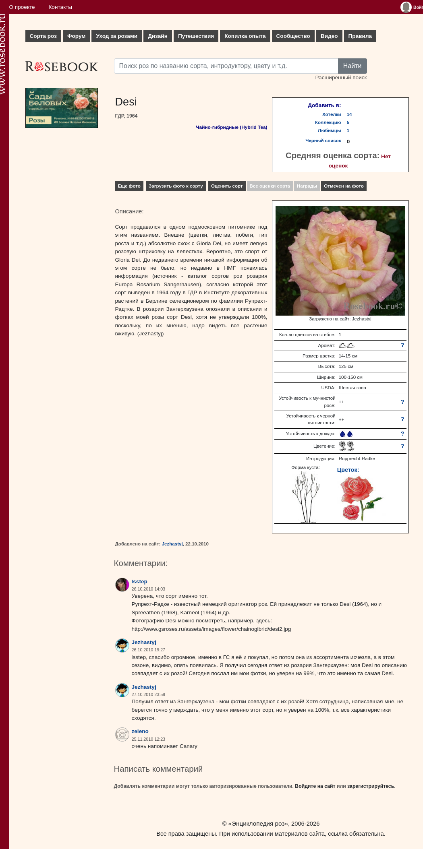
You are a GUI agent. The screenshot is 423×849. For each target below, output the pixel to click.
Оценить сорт (227, 186)
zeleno (140, 731)
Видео (329, 36)
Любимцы (329, 130)
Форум (76, 36)
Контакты (60, 7)
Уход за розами (116, 36)
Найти (352, 65)
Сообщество (293, 36)
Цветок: (348, 470)
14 (349, 114)
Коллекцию (328, 122)
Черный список (323, 140)
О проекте (22, 7)
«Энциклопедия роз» (258, 823)
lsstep (139, 581)
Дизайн (158, 36)
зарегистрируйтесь (370, 786)
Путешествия (196, 36)
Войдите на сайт (315, 786)
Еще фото (129, 186)
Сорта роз (43, 36)
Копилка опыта (244, 36)
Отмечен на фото (344, 186)
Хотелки (331, 114)
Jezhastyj (172, 543)
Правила (360, 36)
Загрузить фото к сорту (176, 186)
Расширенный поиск (341, 77)
